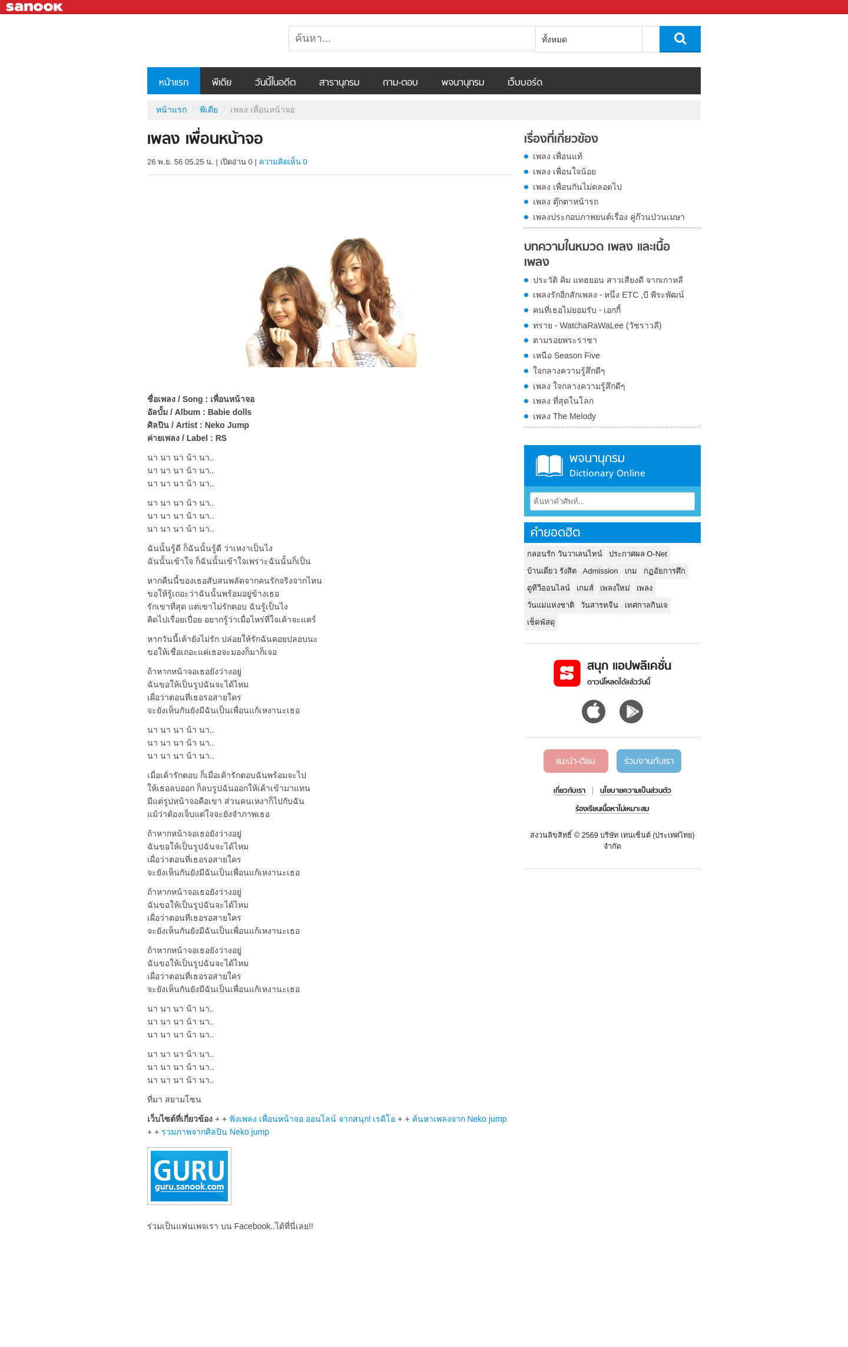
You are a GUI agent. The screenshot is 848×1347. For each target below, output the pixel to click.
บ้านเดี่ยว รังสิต (552, 571)
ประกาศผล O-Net (638, 553)
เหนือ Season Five (566, 355)
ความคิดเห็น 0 (283, 161)
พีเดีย (221, 83)
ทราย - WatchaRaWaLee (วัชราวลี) (597, 325)
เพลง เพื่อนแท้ (557, 156)
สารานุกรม (339, 83)
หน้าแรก (173, 83)
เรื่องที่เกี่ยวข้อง (561, 139)
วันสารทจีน (599, 605)
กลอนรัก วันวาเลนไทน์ (564, 553)
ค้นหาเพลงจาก (459, 1119)
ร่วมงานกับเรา (649, 762)
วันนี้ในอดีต (275, 83)
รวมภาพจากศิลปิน (215, 1132)
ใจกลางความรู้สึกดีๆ (569, 371)
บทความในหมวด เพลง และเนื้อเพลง (597, 255)
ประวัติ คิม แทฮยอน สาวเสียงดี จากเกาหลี (608, 280)
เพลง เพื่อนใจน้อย (564, 171)
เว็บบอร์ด (525, 83)
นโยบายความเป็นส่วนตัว (635, 791)
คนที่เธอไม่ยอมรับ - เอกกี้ (577, 310)
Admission (600, 571)
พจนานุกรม (463, 83)
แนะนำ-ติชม (575, 762)
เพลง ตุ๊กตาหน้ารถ (565, 201)
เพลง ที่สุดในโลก (563, 401)
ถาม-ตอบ (400, 83)
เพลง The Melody (564, 416)
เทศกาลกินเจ (646, 605)
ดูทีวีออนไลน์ (548, 588)
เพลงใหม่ (615, 588)
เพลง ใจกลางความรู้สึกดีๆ (579, 386)
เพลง (644, 588)
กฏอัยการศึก (664, 571)
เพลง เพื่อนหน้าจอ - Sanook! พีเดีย (209, 41)
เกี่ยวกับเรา (569, 791)
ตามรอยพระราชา (565, 340)
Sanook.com (35, 7)
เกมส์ (585, 588)
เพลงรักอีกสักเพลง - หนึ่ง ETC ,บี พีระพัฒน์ (608, 294)
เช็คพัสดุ (541, 622)
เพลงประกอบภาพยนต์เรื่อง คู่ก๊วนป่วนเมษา (609, 217)
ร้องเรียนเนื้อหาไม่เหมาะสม (612, 809)
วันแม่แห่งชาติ (550, 605)
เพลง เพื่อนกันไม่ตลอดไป (577, 187)
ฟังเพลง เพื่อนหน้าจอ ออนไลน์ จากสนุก (312, 1119)
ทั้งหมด (554, 39)
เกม (631, 571)
